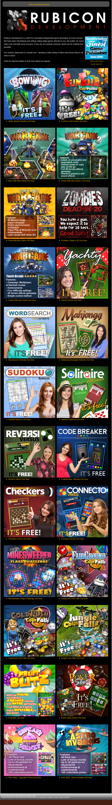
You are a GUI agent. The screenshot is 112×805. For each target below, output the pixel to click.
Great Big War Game (21, 240)
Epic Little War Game (21, 181)
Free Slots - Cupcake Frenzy (24, 777)
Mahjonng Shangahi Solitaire (77, 360)
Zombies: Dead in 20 (74, 240)
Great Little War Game (22, 300)
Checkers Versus (19, 539)
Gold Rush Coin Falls (21, 658)
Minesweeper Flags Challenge (25, 598)
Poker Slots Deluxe (73, 718)
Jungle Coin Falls (72, 658)
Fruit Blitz (16, 718)
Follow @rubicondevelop (38, 4)
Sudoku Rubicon (19, 419)
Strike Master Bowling (21, 121)
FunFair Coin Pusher (74, 121)
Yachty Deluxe (71, 300)
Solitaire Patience (72, 419)
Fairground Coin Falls (74, 598)
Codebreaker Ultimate (74, 479)
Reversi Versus (18, 479)
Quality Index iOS (96, 64)
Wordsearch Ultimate (21, 360)
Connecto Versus (72, 539)
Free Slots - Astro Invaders (76, 777)
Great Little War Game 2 (75, 181)
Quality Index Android (96, 61)
